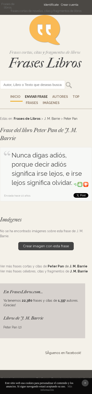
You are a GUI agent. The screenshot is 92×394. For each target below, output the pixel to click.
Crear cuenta (69, 4)
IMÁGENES (51, 103)
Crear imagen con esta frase (46, 246)
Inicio (15, 96)
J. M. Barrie (52, 118)
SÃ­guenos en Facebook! (63, 353)
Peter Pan (70, 118)
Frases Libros (45, 63)
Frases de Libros (27, 118)
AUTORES (60, 96)
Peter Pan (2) (12, 327)
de (67, 266)
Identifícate (51, 4)
